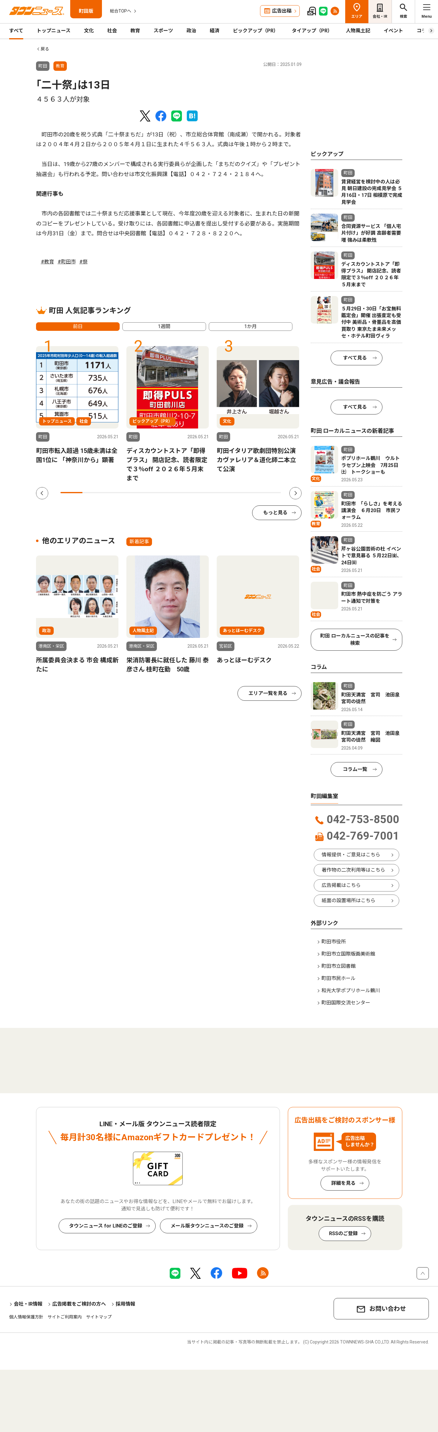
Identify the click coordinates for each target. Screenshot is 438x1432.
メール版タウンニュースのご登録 (207, 1226)
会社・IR (380, 16)
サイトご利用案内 (65, 1316)
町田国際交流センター (345, 1003)
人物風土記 (358, 31)
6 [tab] (182, 492)
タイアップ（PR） (312, 31)
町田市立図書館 (338, 966)
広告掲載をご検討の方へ (79, 1304)
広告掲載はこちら (341, 885)
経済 (214, 31)
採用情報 (125, 1304)
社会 (112, 31)
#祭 (83, 262)
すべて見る (355, 358)
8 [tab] (226, 492)
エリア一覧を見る (268, 693)
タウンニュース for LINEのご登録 (105, 1226)
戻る (45, 48)
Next (295, 493)
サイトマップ (99, 1316)
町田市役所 (333, 942)
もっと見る (275, 512)
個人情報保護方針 (26, 1316)
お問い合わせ (387, 1308)
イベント (393, 31)
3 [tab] (115, 492)
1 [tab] (71, 492)
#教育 (47, 262)
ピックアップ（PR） (255, 31)
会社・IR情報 (28, 1304)
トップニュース (54, 31)
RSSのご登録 (343, 1233)
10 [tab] (270, 492)
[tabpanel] (77, 405)
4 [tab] (137, 492)
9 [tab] (248, 492)
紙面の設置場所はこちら (348, 900)
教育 (135, 31)
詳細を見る (343, 1183)
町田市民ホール (338, 978)
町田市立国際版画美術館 (348, 954)
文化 (89, 31)
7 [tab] (204, 492)
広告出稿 (281, 11)
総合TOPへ (120, 11)
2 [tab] (93, 492)
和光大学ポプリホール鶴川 (350, 990)
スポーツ (163, 31)
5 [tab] (160, 492)
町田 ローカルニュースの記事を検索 (354, 639)
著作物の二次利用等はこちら (353, 870)
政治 (191, 31)
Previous (42, 493)
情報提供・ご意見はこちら (351, 855)
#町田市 (67, 262)
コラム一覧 (355, 769)
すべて (16, 31)
